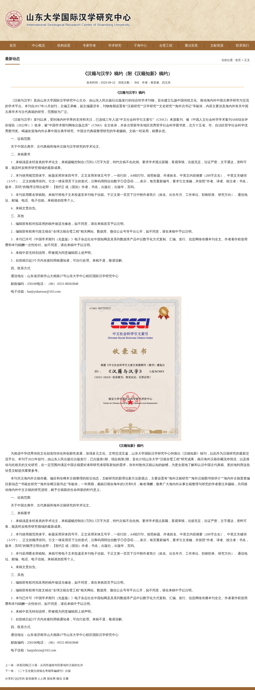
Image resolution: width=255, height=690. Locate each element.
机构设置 (63, 45)
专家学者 (89, 45)
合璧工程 (165, 45)
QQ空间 (19, 678)
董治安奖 (191, 45)
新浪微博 (31, 678)
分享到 (9, 678)
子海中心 (140, 45)
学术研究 (114, 45)
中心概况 (38, 45)
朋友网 (51, 678)
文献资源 (216, 45)
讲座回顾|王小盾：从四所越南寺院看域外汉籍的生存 (50, 665)
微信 (59, 678)
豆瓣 (66, 678)
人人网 (42, 678)
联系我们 (242, 45)
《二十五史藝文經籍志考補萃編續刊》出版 (44, 670)
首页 (13, 45)
